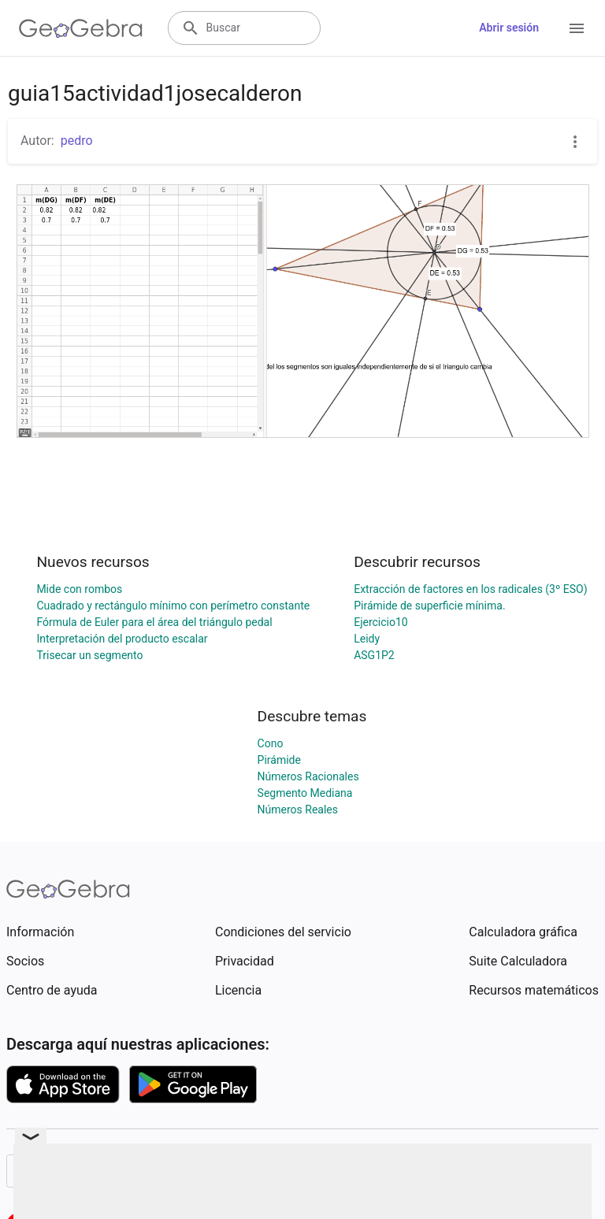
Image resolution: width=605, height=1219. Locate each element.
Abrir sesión (509, 27)
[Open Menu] (576, 28)
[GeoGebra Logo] (81, 28)
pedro (77, 140)
